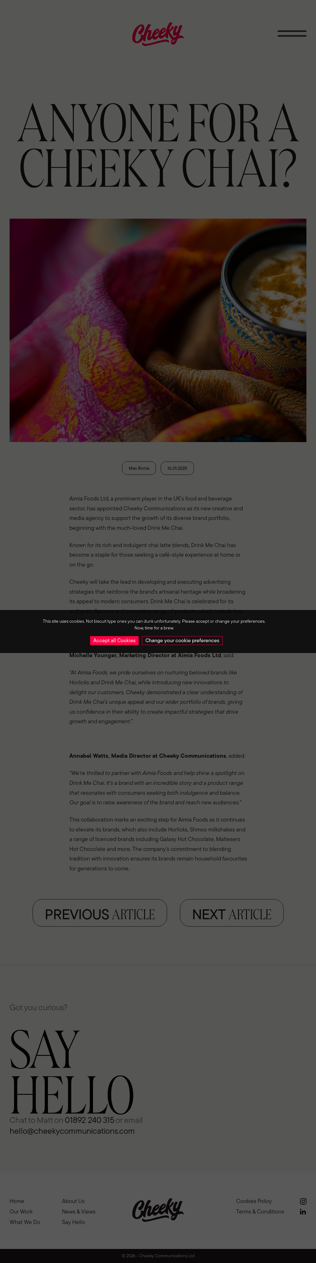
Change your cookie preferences (182, 640)
